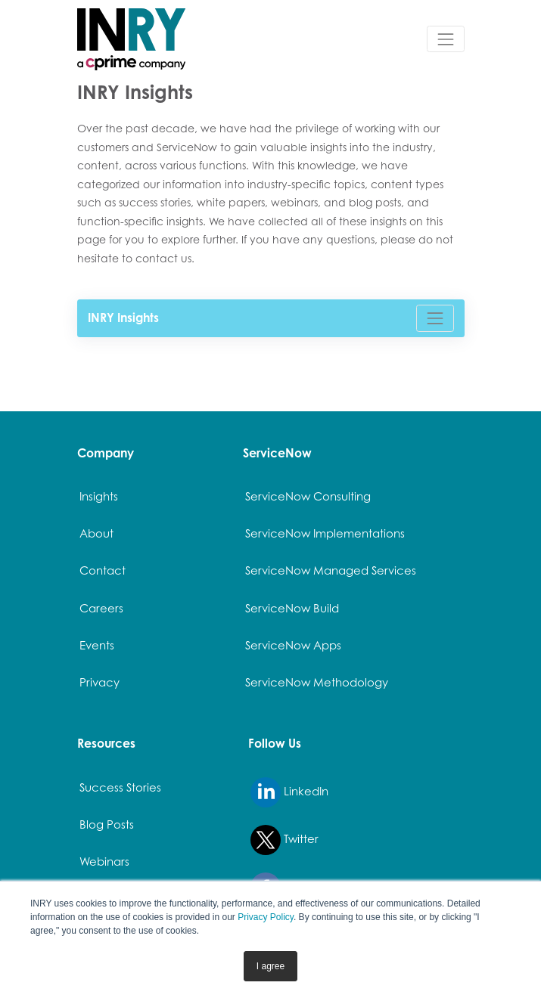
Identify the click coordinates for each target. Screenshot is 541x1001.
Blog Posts (106, 824)
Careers (101, 608)
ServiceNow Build (292, 608)
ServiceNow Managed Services (330, 570)
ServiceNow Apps (293, 645)
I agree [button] (270, 966)
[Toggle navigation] (445, 39)
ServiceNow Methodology (316, 682)
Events (96, 645)
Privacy (99, 682)
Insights (98, 496)
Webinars (104, 861)
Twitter (284, 840)
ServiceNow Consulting (308, 496)
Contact (102, 570)
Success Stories (120, 787)
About (96, 533)
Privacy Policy (266, 917)
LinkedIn (289, 792)
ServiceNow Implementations (325, 533)
